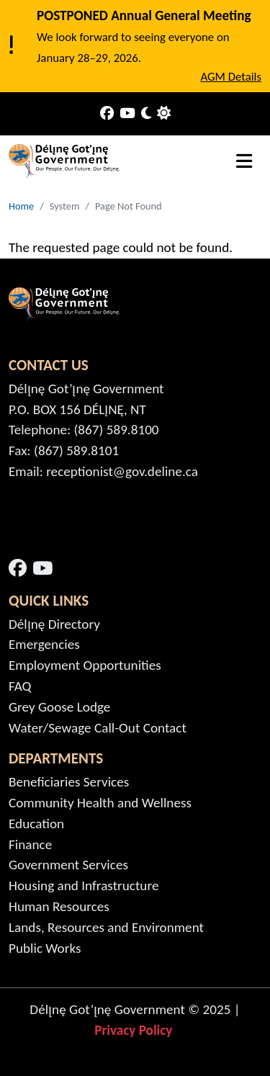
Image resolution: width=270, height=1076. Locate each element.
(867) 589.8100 (116, 429)
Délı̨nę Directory (54, 624)
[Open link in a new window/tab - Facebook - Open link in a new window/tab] (18, 569)
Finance (30, 844)
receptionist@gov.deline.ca (122, 471)
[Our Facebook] (107, 114)
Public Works (45, 948)
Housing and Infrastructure (83, 885)
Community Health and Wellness (100, 802)
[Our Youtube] (127, 114)
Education (36, 823)
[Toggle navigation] (244, 161)
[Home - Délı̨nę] (65, 161)
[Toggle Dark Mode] (146, 114)
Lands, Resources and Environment (106, 927)
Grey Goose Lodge (59, 707)
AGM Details (230, 76)
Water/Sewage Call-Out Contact (97, 727)
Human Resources (59, 906)
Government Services (68, 864)
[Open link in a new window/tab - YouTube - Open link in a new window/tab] (42, 569)
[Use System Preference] (164, 114)
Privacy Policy (135, 1030)
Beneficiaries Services (69, 782)
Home (21, 205)
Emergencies (44, 644)
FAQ (20, 686)
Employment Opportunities (85, 665)
